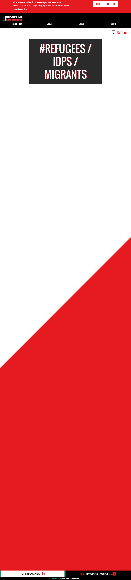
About (81, 23)
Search (113, 23)
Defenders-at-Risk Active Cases (96, 574)
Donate (49, 23)
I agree (99, 4)
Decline (111, 4)
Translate (125, 32)
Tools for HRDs (17, 23)
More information (20, 9)
